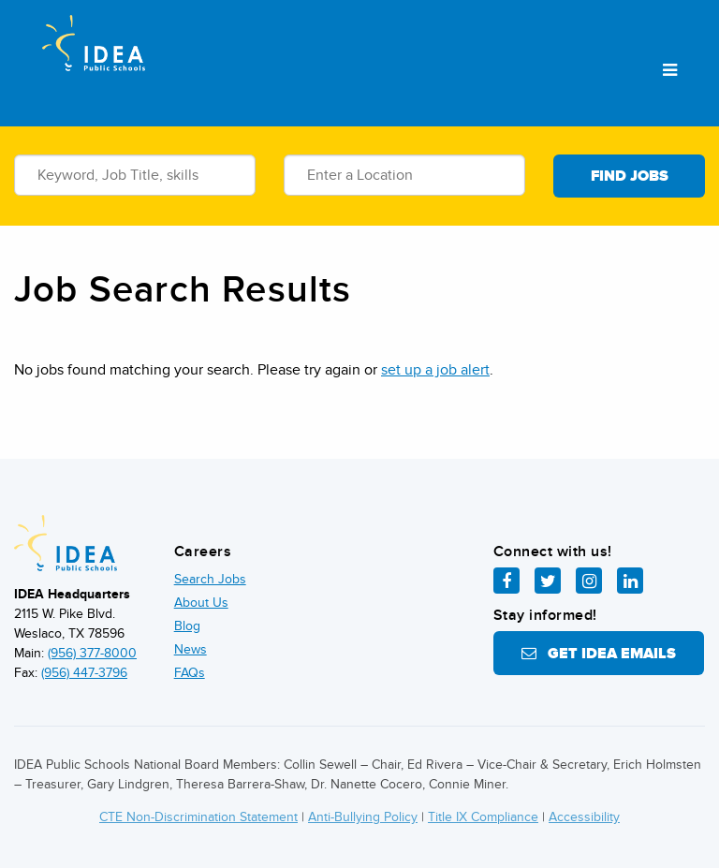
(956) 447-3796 (84, 673)
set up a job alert (435, 369)
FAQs (189, 673)
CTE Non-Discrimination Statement (198, 817)
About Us (201, 603)
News (190, 649)
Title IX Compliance (483, 817)
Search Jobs (210, 579)
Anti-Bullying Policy (363, 817)
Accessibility (584, 817)
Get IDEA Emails (598, 653)
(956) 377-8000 (92, 653)
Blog (187, 626)
